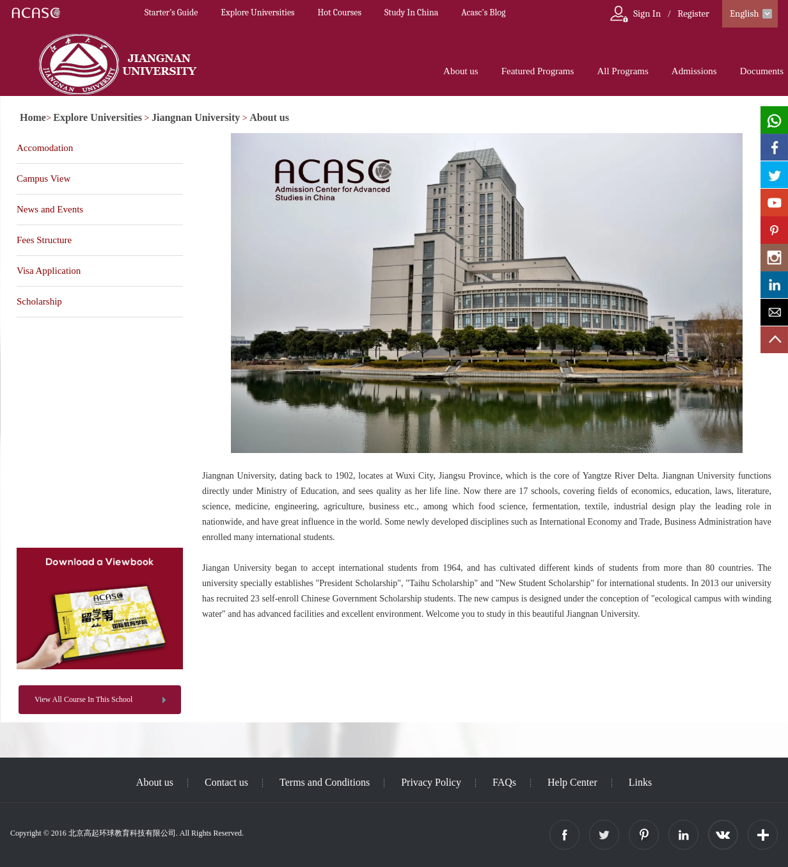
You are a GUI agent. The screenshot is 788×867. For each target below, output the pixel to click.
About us (460, 71)
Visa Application (49, 271)
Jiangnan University (196, 117)
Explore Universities (257, 12)
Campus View (43, 178)
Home (33, 117)
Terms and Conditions (325, 782)
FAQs (504, 782)
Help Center (572, 782)
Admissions (694, 71)
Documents (762, 71)
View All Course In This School (83, 699)
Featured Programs (537, 71)
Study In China (411, 12)
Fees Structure (44, 240)
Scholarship (39, 301)
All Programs (622, 71)
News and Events (50, 209)
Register (693, 13)
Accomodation (45, 148)
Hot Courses (339, 12)
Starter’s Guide (171, 12)
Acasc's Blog (483, 12)
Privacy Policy (431, 782)
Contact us (226, 782)
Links (640, 782)
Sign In (647, 13)
